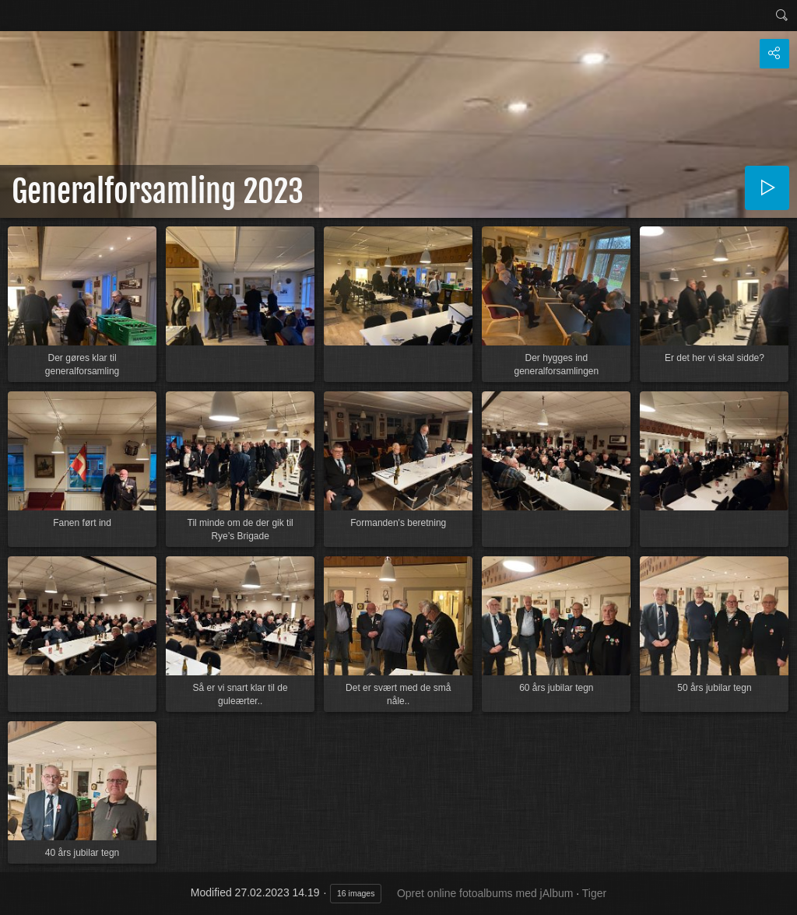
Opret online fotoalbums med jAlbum (485, 893)
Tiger (594, 893)
